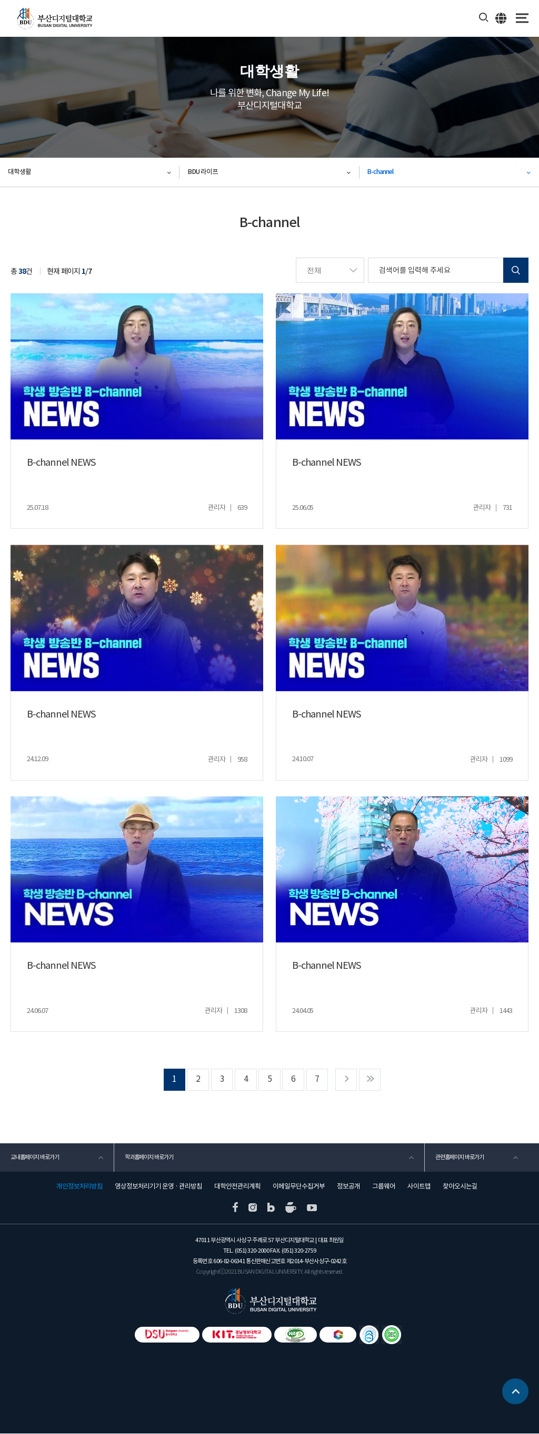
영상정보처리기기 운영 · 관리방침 (158, 1187)
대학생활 (19, 172)
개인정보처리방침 (79, 1187)
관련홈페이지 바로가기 (459, 1157)
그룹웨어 (383, 1187)
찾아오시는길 (460, 1187)
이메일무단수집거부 (299, 1187)
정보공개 (348, 1187)
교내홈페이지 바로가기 (35, 1157)
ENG (501, 18)
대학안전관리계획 (237, 1187)
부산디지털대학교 (54, 18)
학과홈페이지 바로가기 (149, 1157)
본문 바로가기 (0, 0)
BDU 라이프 (202, 172)
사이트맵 (419, 1187)
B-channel (380, 172)
